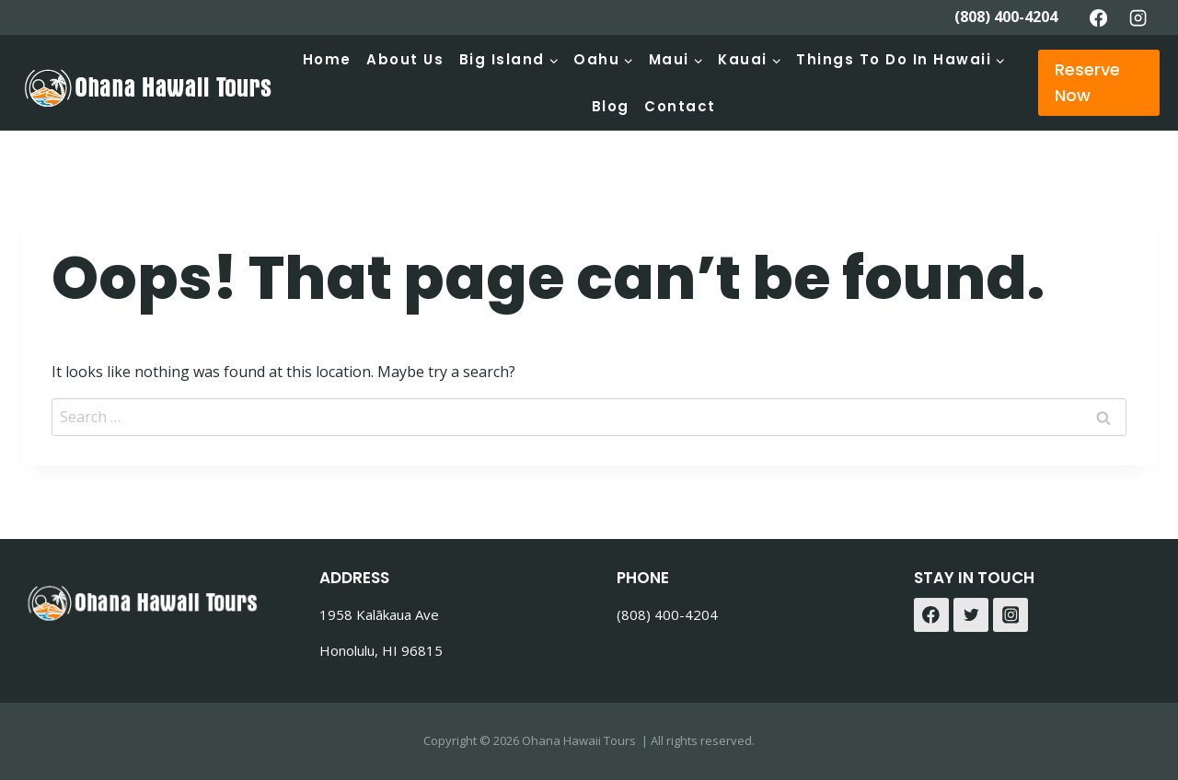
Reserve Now (1087, 83)
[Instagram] (1138, 17)
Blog (610, 106)
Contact (680, 106)
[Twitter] (970, 615)
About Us (405, 59)
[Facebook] (1097, 17)
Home (327, 59)
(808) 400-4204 (1005, 16)
